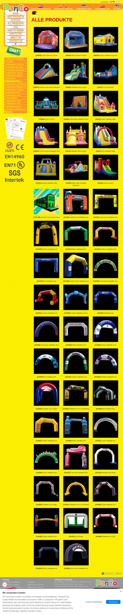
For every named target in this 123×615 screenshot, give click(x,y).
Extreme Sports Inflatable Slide (46, 151)
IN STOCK (15, 20)
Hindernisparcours (13, 106)
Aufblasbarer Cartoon (14, 90)
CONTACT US (15, 41)
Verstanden (113, 602)
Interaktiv (117, 7)
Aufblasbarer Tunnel (13, 73)
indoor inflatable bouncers (105, 55)
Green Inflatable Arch (46, 473)
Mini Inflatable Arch (46, 377)
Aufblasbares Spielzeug (41, 7)
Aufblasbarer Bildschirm (15, 87)
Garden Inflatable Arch (76, 377)
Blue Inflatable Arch (46, 281)
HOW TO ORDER (15, 30)
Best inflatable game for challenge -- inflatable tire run (73, 582)
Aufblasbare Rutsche (14, 67)
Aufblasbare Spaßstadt (15, 70)
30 (118, 574)
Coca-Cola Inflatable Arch (76, 473)
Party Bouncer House (76, 55)
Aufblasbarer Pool (13, 95)
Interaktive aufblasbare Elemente (14, 109)
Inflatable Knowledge (63, 580)
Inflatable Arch (105, 313)
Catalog (5, 580)
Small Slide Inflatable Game (76, 119)
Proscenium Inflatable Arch (46, 345)
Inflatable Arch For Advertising (76, 409)
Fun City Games (105, 87)
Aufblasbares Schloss (14, 64)
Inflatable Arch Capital (46, 409)
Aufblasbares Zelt (12, 104)
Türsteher (9, 62)
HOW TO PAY (15, 34)
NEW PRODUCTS (15, 17)
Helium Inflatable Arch (46, 568)
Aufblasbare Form (12, 92)
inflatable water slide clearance (46, 87)
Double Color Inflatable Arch (76, 281)
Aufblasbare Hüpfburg (14, 59)
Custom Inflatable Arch (46, 313)
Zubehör (8, 112)
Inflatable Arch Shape (46, 505)
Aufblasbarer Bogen (13, 81)
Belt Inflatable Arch (105, 409)
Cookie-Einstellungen (93, 602)
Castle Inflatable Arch (46, 536)
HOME (16, 13)
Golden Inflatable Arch (46, 441)
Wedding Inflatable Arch (105, 377)
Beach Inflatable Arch (76, 249)
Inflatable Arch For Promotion (76, 505)
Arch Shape (76, 536)
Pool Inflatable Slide (105, 151)
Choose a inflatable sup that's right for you (69, 584)
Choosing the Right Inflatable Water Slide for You (71, 586)
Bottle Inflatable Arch (76, 441)
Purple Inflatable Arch (105, 505)
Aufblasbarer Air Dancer (15, 84)
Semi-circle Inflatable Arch (76, 568)
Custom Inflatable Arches (76, 313)
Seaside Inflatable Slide (46, 183)
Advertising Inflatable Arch (105, 217)
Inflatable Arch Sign (105, 536)
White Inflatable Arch (76, 345)
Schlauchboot (11, 98)
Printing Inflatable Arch (46, 249)
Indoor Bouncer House (46, 55)
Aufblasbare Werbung (63, 7)
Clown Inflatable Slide (105, 119)
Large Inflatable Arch (105, 441)
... (114, 574)
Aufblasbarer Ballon (13, 76)
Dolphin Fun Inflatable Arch (76, 217)
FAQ (16, 27)
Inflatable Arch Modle (105, 473)
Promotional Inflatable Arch (105, 281)
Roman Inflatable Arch (105, 345)
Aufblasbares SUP (13, 101)
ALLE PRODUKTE (51, 20)
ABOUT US (15, 37)
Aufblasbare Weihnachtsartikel (11, 78)
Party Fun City (46, 119)
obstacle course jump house (46, 217)
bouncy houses (105, 183)
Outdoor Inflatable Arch (105, 249)
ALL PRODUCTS (16, 24)
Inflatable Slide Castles (76, 151)
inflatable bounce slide (76, 87)
